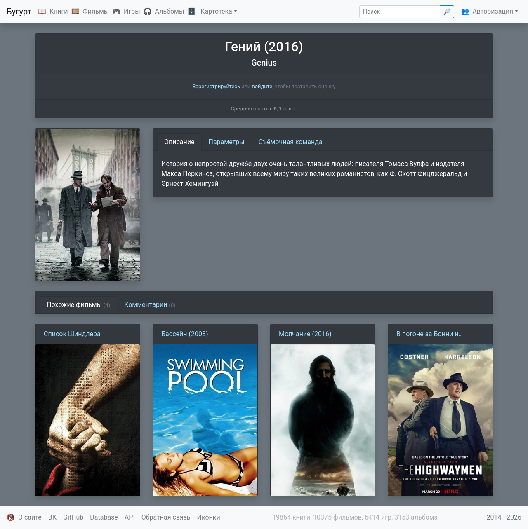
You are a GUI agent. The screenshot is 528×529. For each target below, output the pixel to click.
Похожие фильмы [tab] (78, 305)
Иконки (208, 517)
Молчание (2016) (305, 334)
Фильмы (95, 11)
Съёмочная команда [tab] (291, 142)
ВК (52, 517)
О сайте (30, 517)
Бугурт (19, 11)
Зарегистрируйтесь (216, 86)
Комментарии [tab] (149, 305)
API (130, 517)
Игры (132, 11)
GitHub (73, 517)
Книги (59, 11)
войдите (262, 86)
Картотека (216, 11)
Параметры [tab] (227, 142)
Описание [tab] (179, 142)
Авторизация (492, 11)
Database (104, 517)
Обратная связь (166, 517)
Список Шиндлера (72, 334)
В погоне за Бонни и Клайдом (427, 334)
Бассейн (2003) (184, 334)
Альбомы (169, 11)
